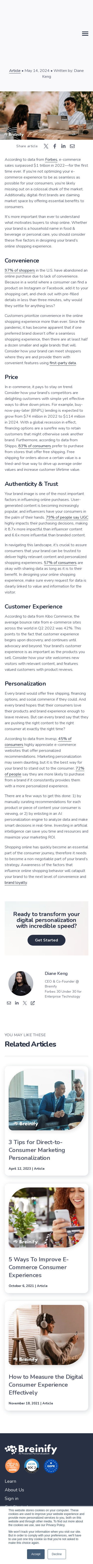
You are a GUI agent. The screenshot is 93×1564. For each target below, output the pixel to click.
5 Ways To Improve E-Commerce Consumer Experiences (39, 1267)
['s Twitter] (25, 1004)
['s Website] (33, 1004)
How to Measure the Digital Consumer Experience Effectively (46, 1385)
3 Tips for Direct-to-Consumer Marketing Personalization (37, 1150)
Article (15, 70)
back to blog (47, 27)
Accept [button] (35, 1554)
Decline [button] (57, 1554)
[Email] (9, 1004)
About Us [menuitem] (14, 1490)
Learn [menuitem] (10, 1481)
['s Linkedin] (17, 1004)
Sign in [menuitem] (11, 1498)
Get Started (46, 940)
